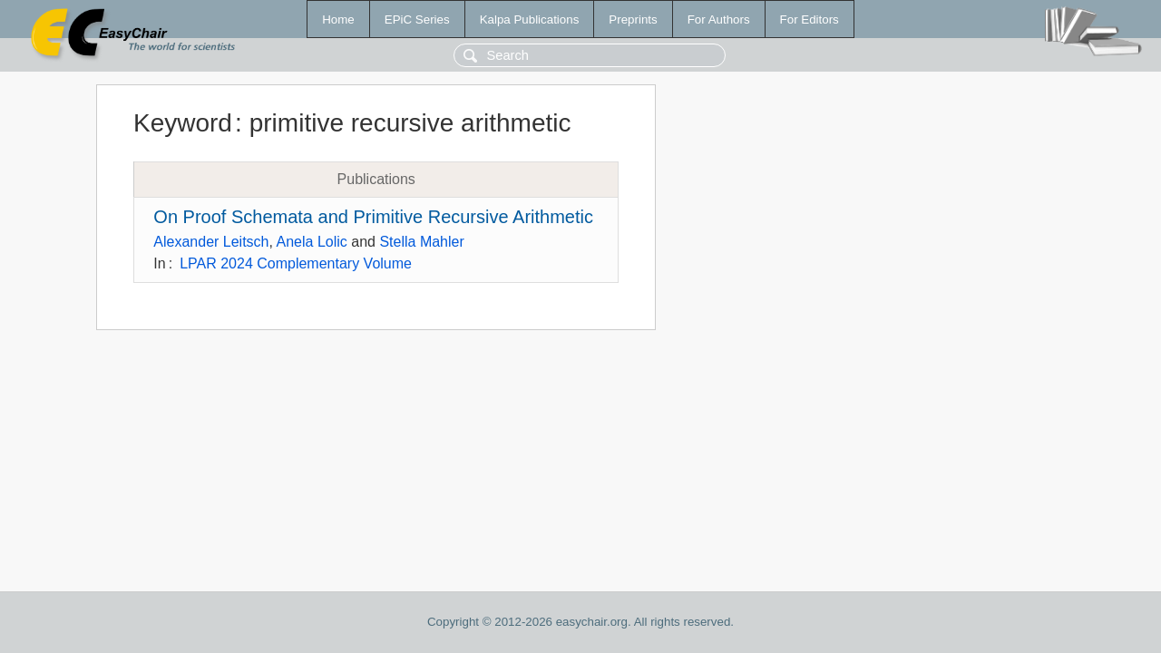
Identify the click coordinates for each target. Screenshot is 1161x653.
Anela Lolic (312, 241)
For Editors (809, 19)
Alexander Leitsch (210, 241)
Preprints (633, 19)
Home (338, 19)
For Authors (719, 19)
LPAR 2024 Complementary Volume (296, 263)
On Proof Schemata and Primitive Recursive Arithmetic (373, 217)
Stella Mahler (421, 241)
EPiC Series (417, 19)
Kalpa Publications (530, 19)
